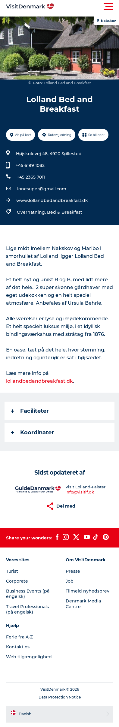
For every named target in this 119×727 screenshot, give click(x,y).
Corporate (17, 581)
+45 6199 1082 (30, 165)
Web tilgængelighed (29, 656)
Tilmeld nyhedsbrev (87, 591)
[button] (86, 6)
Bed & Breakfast (64, 212)
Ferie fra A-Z (19, 637)
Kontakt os (18, 647)
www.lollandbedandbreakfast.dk (52, 200)
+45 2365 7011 (31, 177)
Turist (12, 571)
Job (70, 581)
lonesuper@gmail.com (41, 189)
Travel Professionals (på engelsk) (27, 609)
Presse (73, 571)
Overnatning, (32, 212)
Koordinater (32, 432)
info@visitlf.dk (79, 492)
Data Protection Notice (60, 697)
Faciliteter (30, 411)
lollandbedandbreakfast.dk (39, 381)
